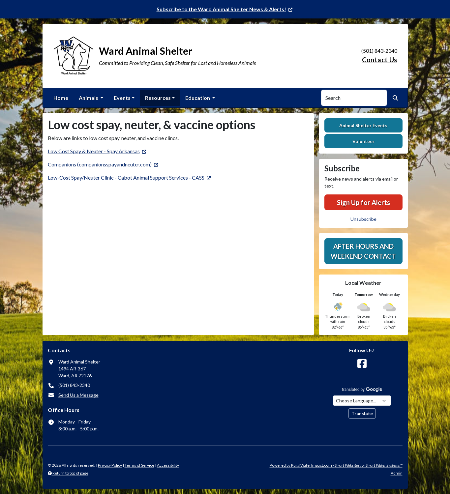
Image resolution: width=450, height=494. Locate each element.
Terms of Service (139, 465)
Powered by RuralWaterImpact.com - (336, 465)
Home (60, 98)
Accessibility (168, 465)
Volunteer (363, 141)
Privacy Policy (110, 465)
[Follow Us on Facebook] (362, 363)
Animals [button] (89, 98)
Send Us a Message (78, 395)
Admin (397, 473)
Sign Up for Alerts (363, 202)
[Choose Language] (362, 400)
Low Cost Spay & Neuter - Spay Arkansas (94, 151)
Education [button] (198, 98)
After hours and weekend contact (363, 251)
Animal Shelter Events (363, 125)
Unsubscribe (363, 219)
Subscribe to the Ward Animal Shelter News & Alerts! (221, 9)
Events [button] (122, 98)
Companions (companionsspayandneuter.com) (100, 164)
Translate (362, 413)
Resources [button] (158, 98)
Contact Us (379, 60)
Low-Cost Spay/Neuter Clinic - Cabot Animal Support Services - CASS (126, 177)
